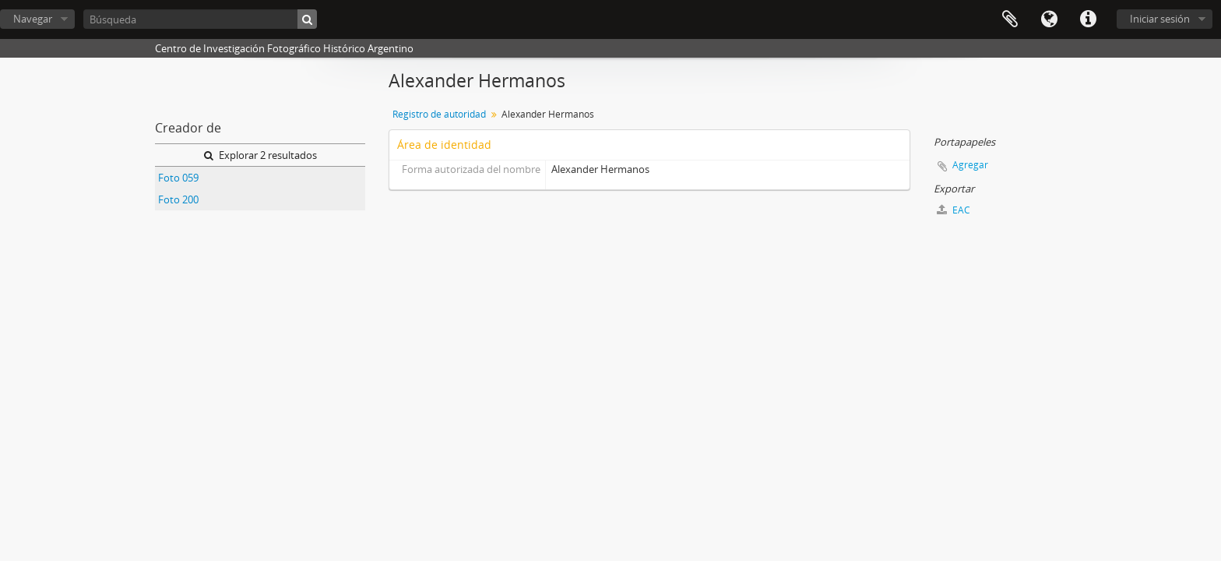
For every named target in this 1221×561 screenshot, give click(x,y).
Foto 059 (178, 178)
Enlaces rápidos (1087, 19)
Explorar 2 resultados (260, 155)
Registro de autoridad (439, 114)
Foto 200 (178, 199)
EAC (953, 210)
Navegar (32, 19)
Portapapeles (1010, 19)
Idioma (1048, 19)
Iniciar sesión (1160, 19)
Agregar (970, 164)
